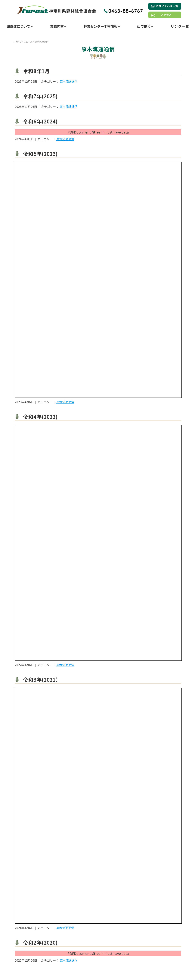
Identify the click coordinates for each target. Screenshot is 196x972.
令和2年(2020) (40, 942)
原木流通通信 (69, 81)
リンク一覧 (180, 26)
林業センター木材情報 (101, 26)
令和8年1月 (36, 71)
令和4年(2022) (40, 416)
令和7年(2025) (40, 96)
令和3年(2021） (42, 679)
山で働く (144, 26)
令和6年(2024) (40, 121)
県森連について (19, 26)
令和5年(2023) (40, 153)
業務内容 (57, 26)
